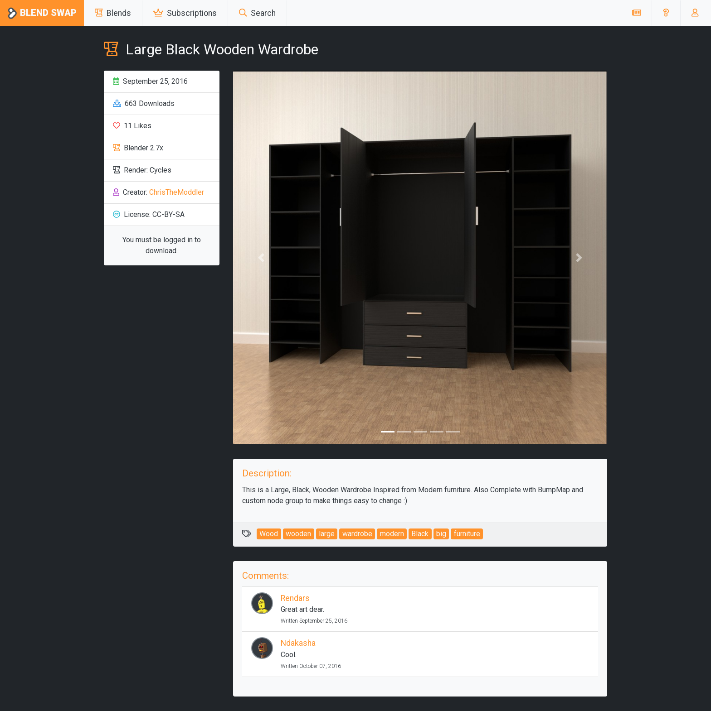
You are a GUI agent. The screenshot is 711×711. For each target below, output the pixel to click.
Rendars (295, 598)
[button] (665, 13)
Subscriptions (185, 13)
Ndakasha (298, 643)
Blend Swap (42, 13)
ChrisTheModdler (176, 192)
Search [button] (257, 13)
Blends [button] (113, 13)
